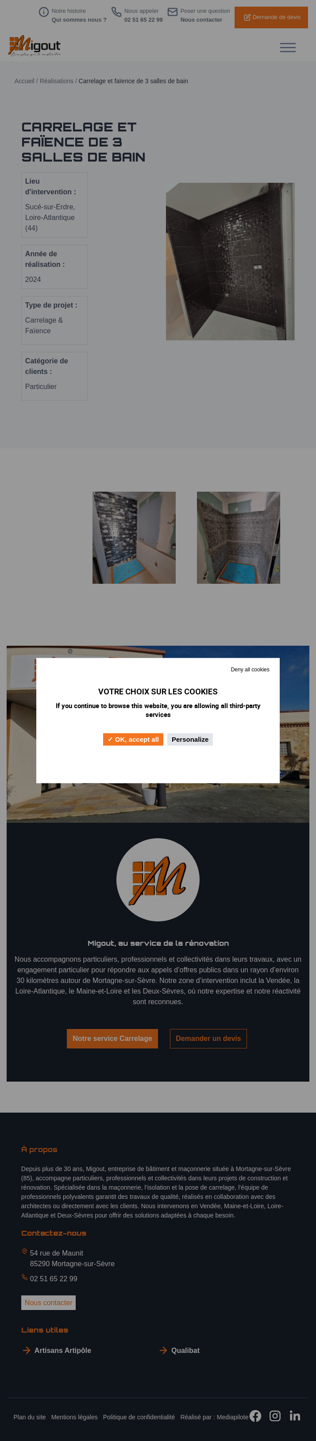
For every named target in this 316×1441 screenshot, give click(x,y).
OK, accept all (133, 739)
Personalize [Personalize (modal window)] (190, 739)
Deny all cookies (250, 670)
